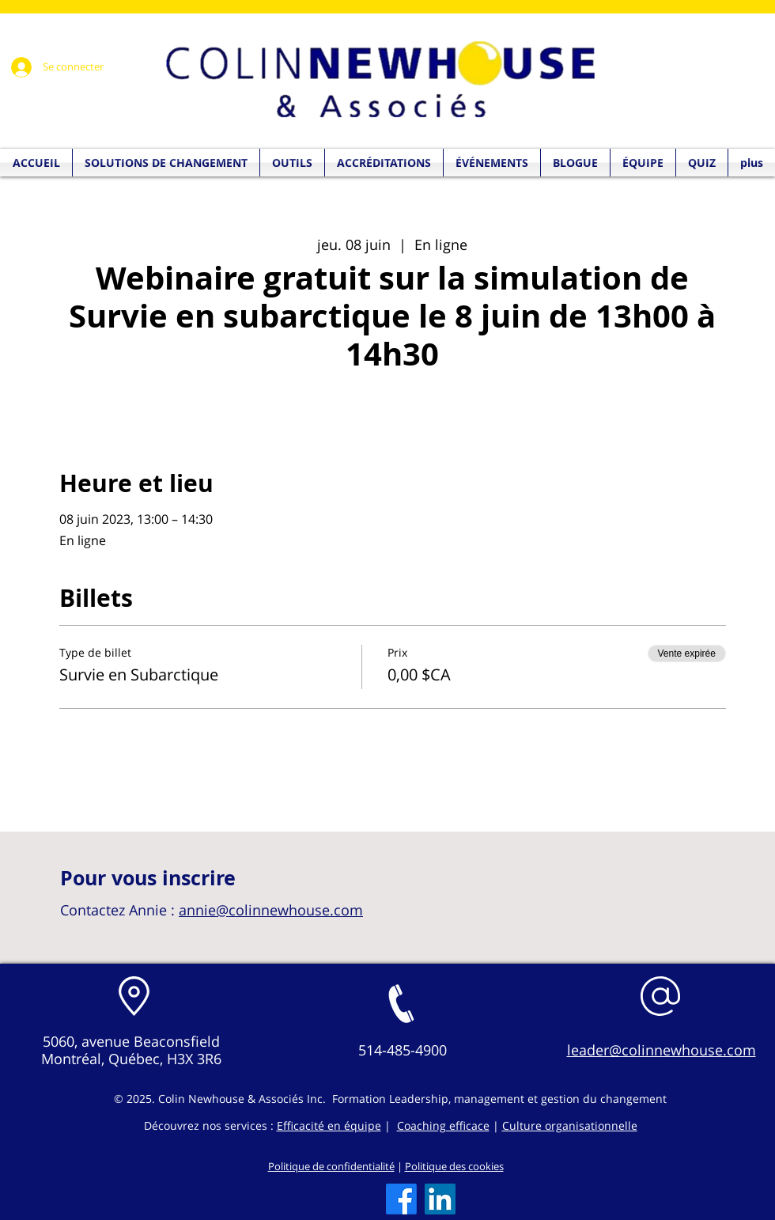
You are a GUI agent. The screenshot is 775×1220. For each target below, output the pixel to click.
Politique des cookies (454, 1166)
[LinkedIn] (440, 1199)
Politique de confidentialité (331, 1166)
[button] (702, 162)
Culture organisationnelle (569, 1125)
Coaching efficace (443, 1125)
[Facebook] (401, 1199)
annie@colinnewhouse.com (271, 909)
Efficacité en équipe (329, 1125)
